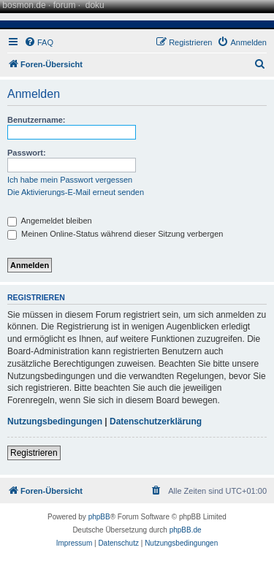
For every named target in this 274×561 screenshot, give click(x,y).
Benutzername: (36, 119)
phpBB (99, 517)
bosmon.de (23, 5)
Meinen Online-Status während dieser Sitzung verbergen (115, 233)
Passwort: (26, 152)
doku (94, 5)
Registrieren (34, 453)
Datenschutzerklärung (156, 421)
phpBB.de (186, 530)
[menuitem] (38, 42)
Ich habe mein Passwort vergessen (69, 179)
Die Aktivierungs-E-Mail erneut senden (75, 192)
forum (64, 5)
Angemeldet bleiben (49, 220)
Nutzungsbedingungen (54, 421)
